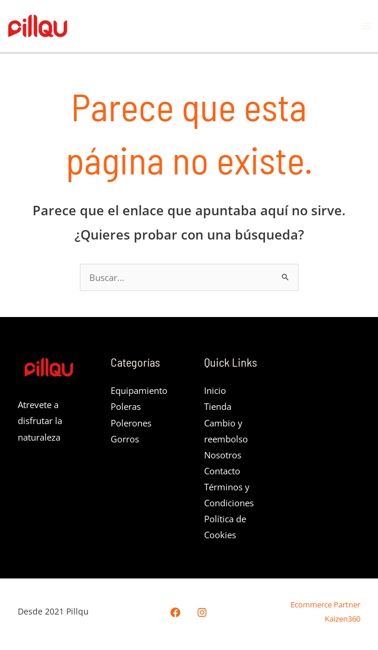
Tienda (217, 406)
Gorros (125, 439)
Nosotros (222, 455)
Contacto (222, 471)
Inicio (215, 390)
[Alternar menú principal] (366, 26)
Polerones (131, 423)
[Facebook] (175, 612)
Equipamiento (139, 390)
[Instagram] (202, 612)
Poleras (126, 406)
